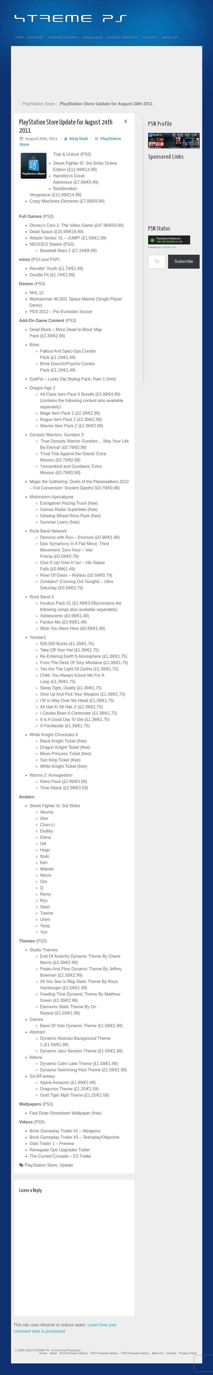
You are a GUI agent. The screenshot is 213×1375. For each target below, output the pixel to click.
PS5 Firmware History (135, 1353)
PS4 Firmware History (104, 1353)
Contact (149, 37)
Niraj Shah (78, 139)
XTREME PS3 (168, 247)
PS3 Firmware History (74, 1353)
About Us (170, 37)
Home (19, 37)
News (53, 1353)
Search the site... (195, 38)
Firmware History (63, 37)
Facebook (159, 15)
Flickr (173, 15)
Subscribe (183, 261)
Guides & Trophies (122, 37)
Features (35, 37)
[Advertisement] (107, 72)
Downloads (92, 37)
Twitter (180, 15)
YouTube (187, 15)
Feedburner (166, 15)
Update (66, 1165)
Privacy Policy (188, 1353)
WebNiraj (60, 1350)
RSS (194, 15)
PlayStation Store (38, 104)
